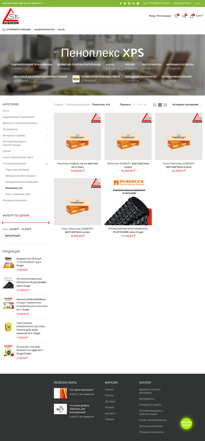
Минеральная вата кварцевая (21, 182)
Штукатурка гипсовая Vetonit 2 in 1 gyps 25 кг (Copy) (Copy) (29, 350)
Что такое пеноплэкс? (81, 390)
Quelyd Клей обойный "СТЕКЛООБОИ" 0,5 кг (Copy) (28, 262)
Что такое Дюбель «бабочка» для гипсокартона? (79, 408)
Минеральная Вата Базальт (20, 176)
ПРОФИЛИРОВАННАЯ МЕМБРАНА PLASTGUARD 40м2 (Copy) (31, 282)
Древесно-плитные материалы (20, 123)
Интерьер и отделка (14, 136)
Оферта (109, 419)
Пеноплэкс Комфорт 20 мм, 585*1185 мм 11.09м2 (77, 165)
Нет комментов (86, 394)
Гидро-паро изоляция (17, 170)
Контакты (110, 414)
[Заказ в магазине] (187, 105)
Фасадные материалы (15, 201)
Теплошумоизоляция (14, 164)
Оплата (109, 390)
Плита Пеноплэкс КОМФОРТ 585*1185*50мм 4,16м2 (78, 230)
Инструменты (10, 129)
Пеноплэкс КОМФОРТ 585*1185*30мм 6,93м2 (128, 165)
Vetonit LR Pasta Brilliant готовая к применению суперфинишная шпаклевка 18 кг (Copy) (32, 304)
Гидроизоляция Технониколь (19, 117)
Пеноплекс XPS (14, 188)
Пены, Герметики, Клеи (18, 194)
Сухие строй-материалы (152, 420)
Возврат (109, 408)
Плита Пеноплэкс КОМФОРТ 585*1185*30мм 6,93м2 (179, 165)
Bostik (6, 111)
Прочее (7, 151)
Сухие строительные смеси (18, 158)
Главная (58, 105)
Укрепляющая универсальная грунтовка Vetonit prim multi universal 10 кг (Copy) (30, 328)
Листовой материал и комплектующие (14, 143)
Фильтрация (12, 236)
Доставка (110, 402)
